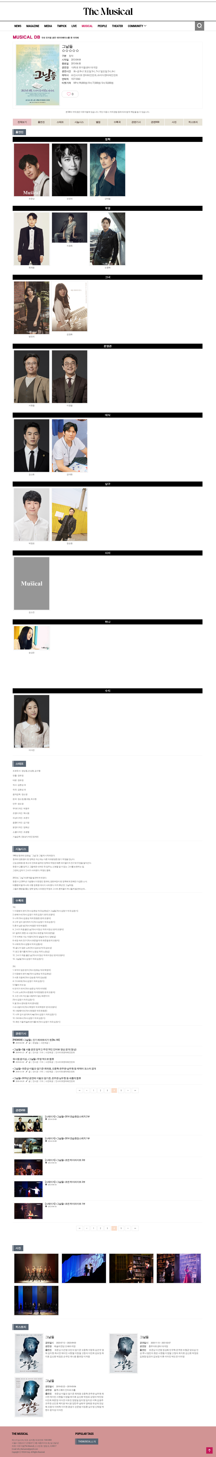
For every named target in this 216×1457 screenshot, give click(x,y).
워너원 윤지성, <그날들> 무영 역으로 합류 (33, 1059)
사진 (174, 122)
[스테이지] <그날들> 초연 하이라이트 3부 (65, 1160)
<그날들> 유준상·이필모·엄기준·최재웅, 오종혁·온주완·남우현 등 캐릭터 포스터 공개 (54, 1068)
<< (79, 1090)
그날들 (49, 1337)
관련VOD (155, 122)
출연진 (41, 122)
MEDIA (48, 26)
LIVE (74, 26)
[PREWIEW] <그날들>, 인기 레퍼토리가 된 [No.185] (36, 1040)
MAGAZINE (32, 26)
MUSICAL (87, 26)
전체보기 (22, 122)
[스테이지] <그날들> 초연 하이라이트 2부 (65, 1182)
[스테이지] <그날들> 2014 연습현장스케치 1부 (67, 1138)
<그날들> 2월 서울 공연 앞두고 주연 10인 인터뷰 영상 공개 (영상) (44, 1049)
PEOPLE (102, 26)
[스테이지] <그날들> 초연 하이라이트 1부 (65, 1203)
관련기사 (136, 122)
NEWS (17, 26)
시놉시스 (79, 122)
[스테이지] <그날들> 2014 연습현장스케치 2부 (67, 1116)
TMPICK (61, 26)
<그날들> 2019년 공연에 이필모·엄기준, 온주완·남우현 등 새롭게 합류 (47, 1078)
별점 (98, 122)
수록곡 (117, 122)
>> (135, 1090)
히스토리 (193, 122)
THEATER (117, 26)
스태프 (60, 122)
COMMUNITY (137, 26)
